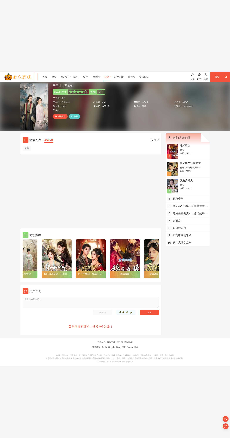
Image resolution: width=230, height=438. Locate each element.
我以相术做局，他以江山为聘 (57, 274)
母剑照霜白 (179, 228)
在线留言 (101, 342)
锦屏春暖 (125, 274)
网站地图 (128, 342)
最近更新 (119, 77)
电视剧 (65, 77)
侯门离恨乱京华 (22, 274)
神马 (136, 347)
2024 (63, 106)
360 (123, 347)
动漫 (86, 77)
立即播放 (60, 116)
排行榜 (131, 77)
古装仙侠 (65, 102)
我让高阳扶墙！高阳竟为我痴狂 (190, 206)
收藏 (74, 116)
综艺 (76, 77)
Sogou (130, 347)
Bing (118, 347)
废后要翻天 (186, 180)
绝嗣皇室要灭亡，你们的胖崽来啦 (190, 214)
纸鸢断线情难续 (182, 235)
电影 (55, 77)
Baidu (104, 347)
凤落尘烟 (178, 198)
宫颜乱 (177, 220)
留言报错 (144, 77)
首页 (45, 77)
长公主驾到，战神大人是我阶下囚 (91, 274)
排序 (154, 140)
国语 (144, 106)
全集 (27, 148)
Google (111, 347)
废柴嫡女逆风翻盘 (190, 163)
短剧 (107, 77)
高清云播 (48, 140)
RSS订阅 (96, 347)
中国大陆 (106, 106)
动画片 (96, 77)
